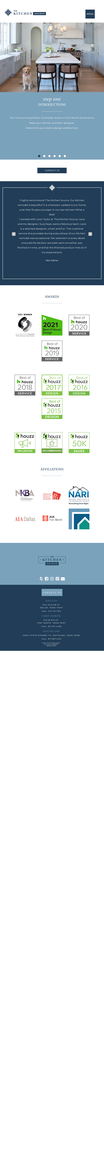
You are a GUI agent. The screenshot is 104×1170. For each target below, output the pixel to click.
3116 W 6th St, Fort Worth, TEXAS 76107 (51, 621)
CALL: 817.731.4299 (51, 626)
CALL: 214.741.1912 (51, 611)
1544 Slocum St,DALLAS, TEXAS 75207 (51, 606)
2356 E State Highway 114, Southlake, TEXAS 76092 (51, 635)
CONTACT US (52, 170)
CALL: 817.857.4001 (52, 639)
